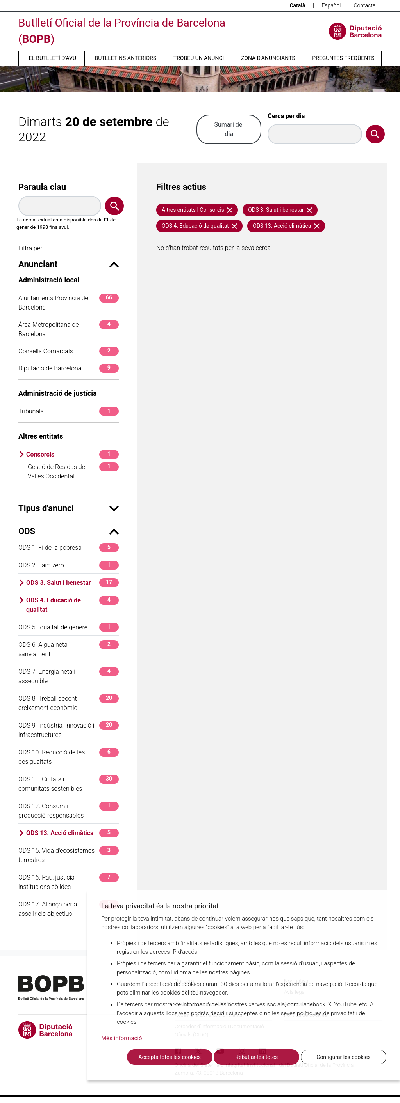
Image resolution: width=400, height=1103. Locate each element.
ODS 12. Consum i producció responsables (68, 810)
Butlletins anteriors (126, 58)
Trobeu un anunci (198, 58)
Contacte (364, 5)
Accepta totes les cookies (169, 1057)
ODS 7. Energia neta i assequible (68, 676)
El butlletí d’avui (53, 58)
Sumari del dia (229, 129)
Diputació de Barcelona (68, 368)
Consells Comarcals (68, 351)
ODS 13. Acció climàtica (72, 833)
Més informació (121, 1038)
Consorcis (72, 454)
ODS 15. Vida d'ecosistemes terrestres (68, 855)
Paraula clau (42, 187)
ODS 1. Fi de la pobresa (68, 547)
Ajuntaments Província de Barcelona (68, 302)
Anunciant (68, 264)
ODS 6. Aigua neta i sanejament (68, 649)
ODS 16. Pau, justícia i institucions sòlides (68, 882)
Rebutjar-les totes (256, 1057)
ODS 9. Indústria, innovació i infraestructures (68, 729)
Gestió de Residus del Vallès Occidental (73, 471)
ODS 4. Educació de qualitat (72, 604)
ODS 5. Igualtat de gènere (68, 627)
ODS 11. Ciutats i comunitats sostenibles (68, 783)
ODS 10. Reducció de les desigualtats (68, 756)
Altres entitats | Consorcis (197, 210)
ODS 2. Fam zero (68, 565)
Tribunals (68, 411)
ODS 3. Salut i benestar (72, 582)
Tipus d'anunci (68, 508)
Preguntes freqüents (343, 58)
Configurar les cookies (343, 1057)
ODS (68, 531)
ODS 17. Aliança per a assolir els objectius (68, 908)
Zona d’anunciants (268, 58)
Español (331, 5)
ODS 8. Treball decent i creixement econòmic (68, 703)
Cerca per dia (286, 116)
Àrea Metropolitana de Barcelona (68, 329)
